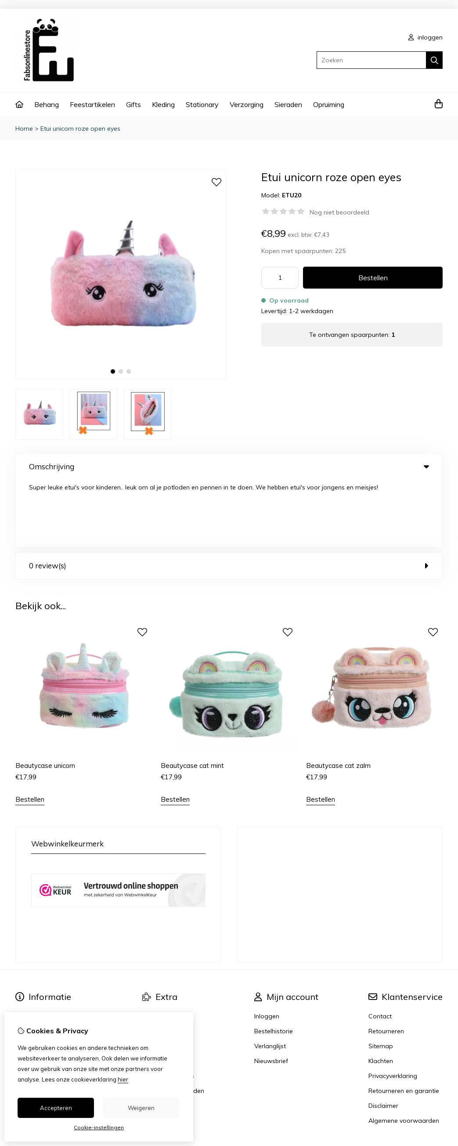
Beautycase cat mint (192, 698)
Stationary (202, 104)
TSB (438, 1095)
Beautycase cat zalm (338, 698)
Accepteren (56, 1107)
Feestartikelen (92, 104)
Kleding (163, 104)
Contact (380, 949)
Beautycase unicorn (45, 698)
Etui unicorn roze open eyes (80, 128)
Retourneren (386, 963)
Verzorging (246, 104)
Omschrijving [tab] (229, 466)
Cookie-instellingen (99, 1127)
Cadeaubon (159, 949)
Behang (46, 104)
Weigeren (141, 1107)
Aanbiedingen (162, 963)
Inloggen (266, 949)
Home (24, 128)
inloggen (425, 37)
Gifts (133, 104)
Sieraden (288, 104)
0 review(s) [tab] (229, 498)
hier (123, 1079)
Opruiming (328, 104)
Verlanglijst (270, 978)
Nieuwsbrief (271, 993)
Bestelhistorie (273, 963)
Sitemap (380, 978)
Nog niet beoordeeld (339, 212)
